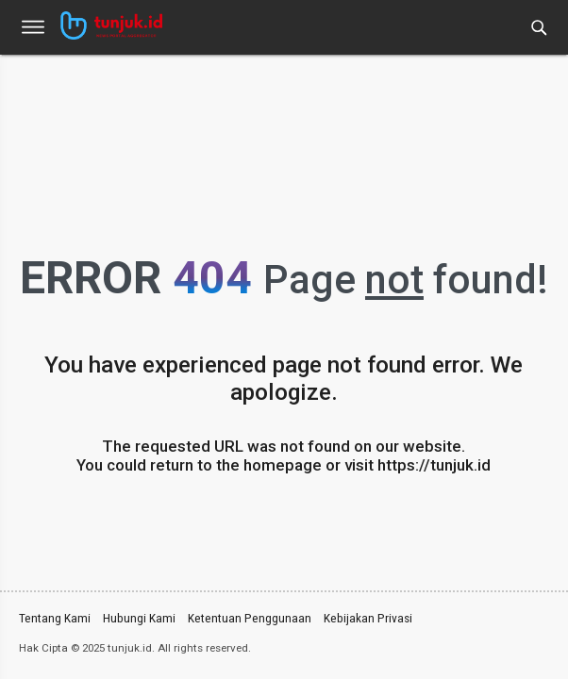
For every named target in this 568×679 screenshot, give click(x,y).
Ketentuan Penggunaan (249, 617)
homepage (282, 464)
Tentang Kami (55, 617)
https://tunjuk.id (434, 464)
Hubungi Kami (139, 617)
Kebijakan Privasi (368, 617)
